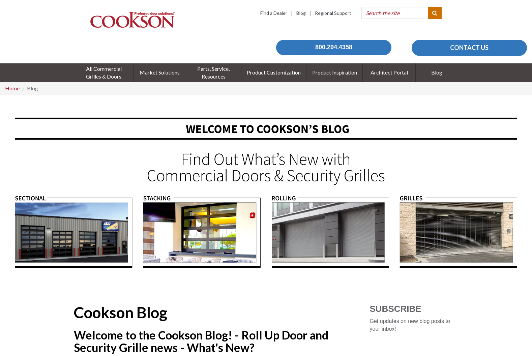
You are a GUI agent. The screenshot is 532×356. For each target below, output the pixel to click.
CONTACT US (469, 47)
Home (12, 88)
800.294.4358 (333, 47)
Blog (301, 13)
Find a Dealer (273, 13)
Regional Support (333, 13)
